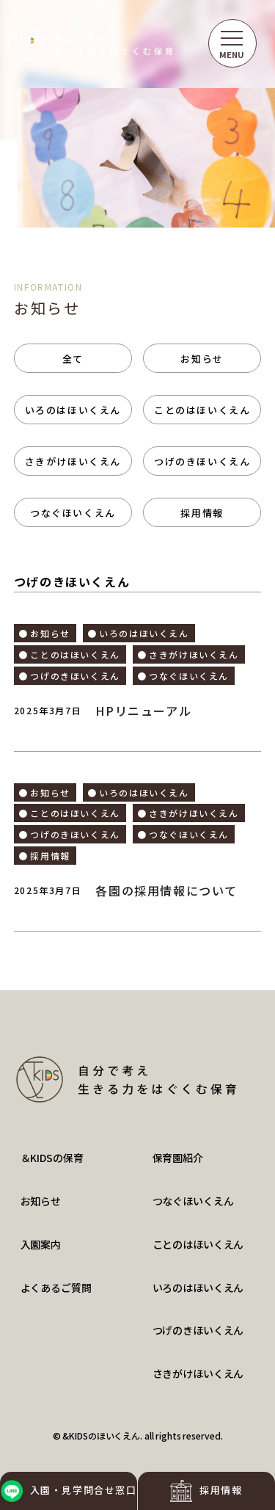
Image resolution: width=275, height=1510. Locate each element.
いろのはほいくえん (73, 410)
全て (73, 359)
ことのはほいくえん (202, 410)
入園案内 (41, 1244)
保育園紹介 (178, 1157)
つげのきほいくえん (202, 461)
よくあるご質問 (56, 1287)
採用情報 (206, 1491)
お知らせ (201, 359)
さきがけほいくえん (73, 461)
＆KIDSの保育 (52, 1157)
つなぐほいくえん (73, 513)
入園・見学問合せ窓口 (69, 1491)
